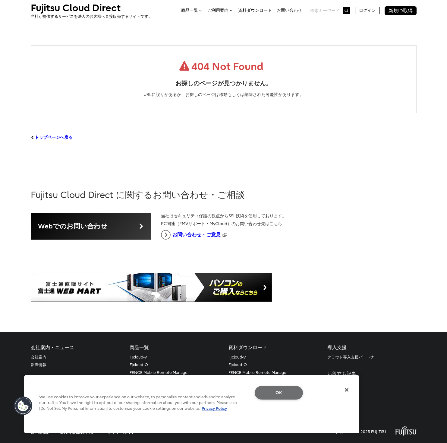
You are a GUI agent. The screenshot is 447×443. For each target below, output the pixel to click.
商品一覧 (189, 10)
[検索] (346, 10)
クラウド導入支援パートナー (352, 357)
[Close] (346, 390)
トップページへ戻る (54, 137)
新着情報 (38, 364)
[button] (23, 406)
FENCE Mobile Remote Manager (159, 372)
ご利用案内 (217, 10)
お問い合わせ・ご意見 (191, 235)
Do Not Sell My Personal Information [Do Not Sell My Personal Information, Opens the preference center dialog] (279, 412)
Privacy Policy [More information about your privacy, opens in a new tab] (214, 408)
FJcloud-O (139, 364)
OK (278, 392)
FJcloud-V (138, 357)
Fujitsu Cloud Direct (91, 11)
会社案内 (38, 357)
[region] (191, 404)
